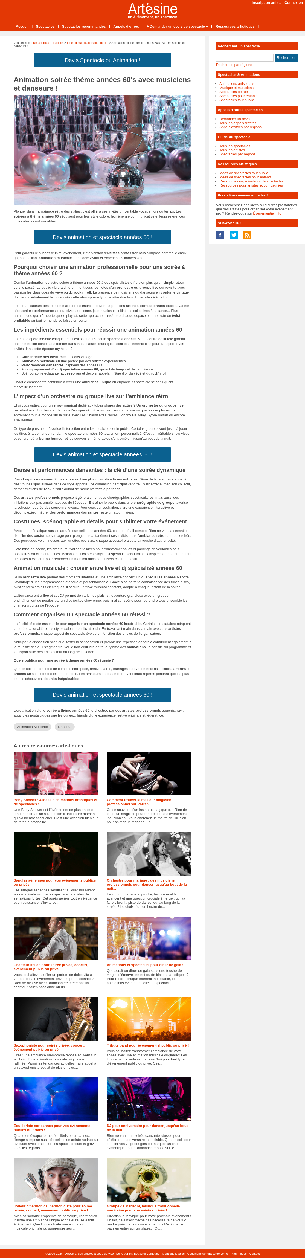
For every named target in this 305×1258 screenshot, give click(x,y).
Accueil (22, 26)
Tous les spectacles (234, 146)
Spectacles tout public (236, 100)
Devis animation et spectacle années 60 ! (103, 237)
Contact (254, 1253)
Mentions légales (173, 1253)
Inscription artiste (266, 3)
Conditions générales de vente (207, 1253)
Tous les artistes (232, 150)
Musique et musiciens (236, 88)
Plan (234, 1253)
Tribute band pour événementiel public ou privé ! (148, 1045)
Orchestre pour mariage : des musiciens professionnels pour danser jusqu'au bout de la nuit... (147, 884)
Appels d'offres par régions (240, 127)
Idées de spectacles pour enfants (245, 177)
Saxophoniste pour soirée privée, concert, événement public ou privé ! (49, 1047)
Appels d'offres (126, 26)
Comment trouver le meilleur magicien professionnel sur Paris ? (139, 802)
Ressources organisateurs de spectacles (251, 181)
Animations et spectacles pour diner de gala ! (145, 965)
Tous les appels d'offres (237, 123)
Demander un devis (234, 119)
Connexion (293, 3)
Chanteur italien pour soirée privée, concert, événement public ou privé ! (51, 967)
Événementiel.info (267, 213)
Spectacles (45, 26)
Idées (243, 1253)
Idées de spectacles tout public (87, 42)
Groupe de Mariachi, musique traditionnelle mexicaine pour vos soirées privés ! (143, 1208)
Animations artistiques (236, 84)
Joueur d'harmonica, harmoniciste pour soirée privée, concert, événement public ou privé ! (53, 1208)
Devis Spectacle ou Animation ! (102, 60)
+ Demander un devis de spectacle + (177, 26)
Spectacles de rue (233, 92)
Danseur (64, 727)
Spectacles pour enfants (238, 96)
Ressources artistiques (235, 26)
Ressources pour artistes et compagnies (251, 185)
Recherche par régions (234, 65)
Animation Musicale (32, 727)
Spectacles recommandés (84, 26)
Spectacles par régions (237, 154)
